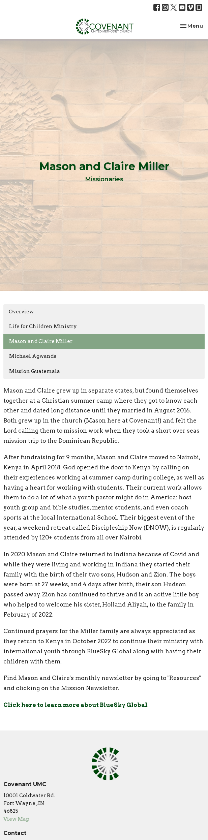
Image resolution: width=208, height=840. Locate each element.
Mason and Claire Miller (40, 341)
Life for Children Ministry (43, 326)
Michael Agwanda (33, 356)
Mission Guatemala (34, 371)
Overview (21, 312)
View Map (16, 819)
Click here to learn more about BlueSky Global (75, 705)
